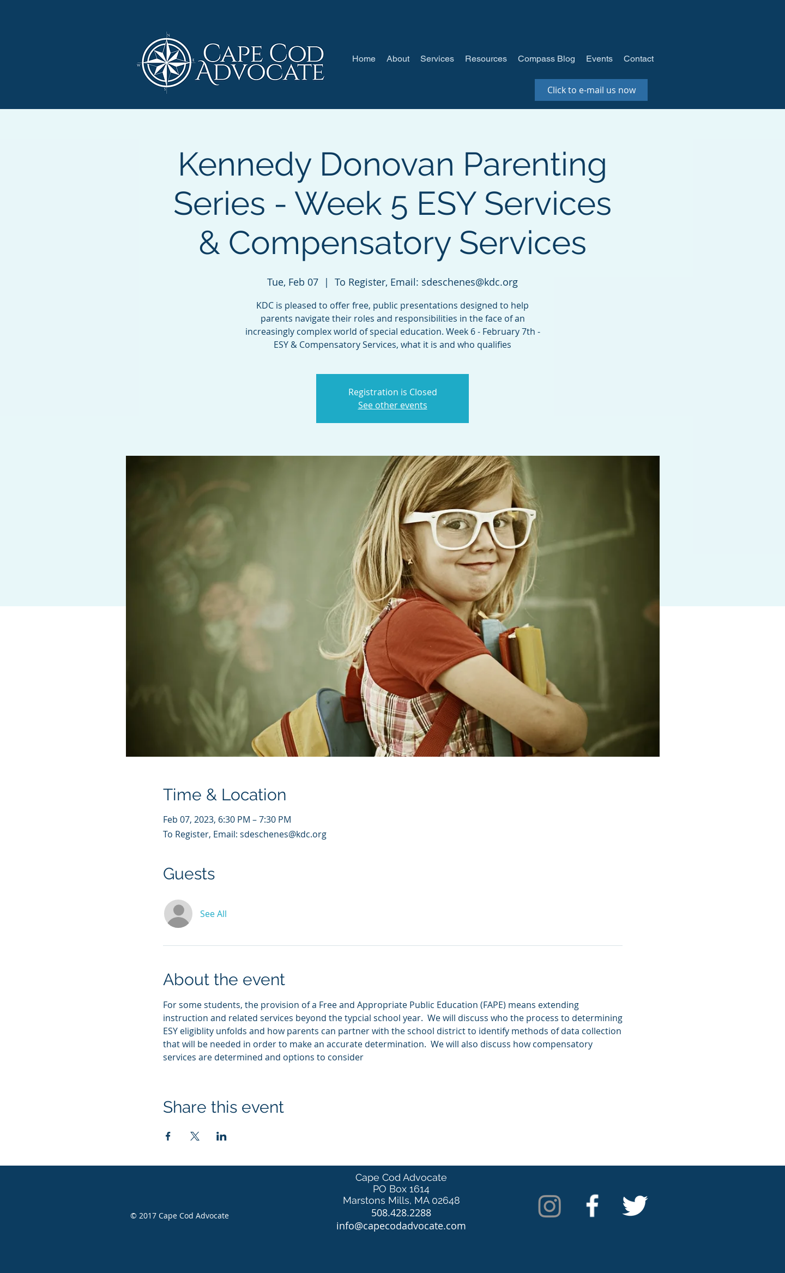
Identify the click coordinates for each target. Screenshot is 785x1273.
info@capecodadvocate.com (401, 1225)
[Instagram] (550, 1206)
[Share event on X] (195, 1136)
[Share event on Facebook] (168, 1136)
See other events (392, 405)
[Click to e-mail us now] (591, 90)
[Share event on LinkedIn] (221, 1136)
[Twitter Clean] (635, 1206)
